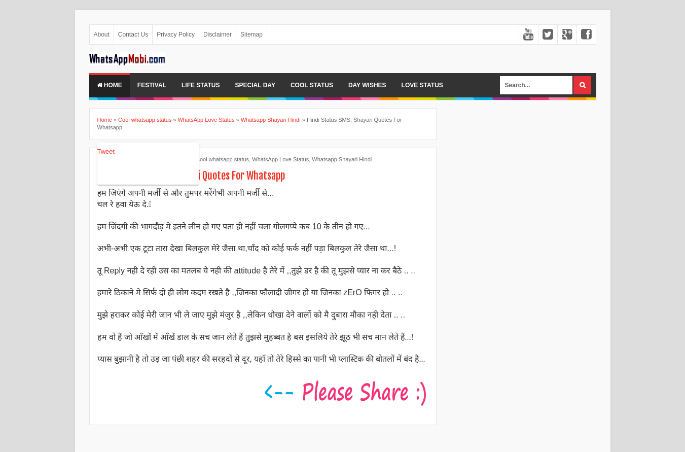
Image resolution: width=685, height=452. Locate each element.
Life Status (201, 85)
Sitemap (251, 34)
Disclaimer (217, 34)
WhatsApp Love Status (280, 159)
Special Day (255, 85)
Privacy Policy (176, 34)
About (102, 34)
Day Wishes (367, 85)
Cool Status (312, 85)
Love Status (422, 85)
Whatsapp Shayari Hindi (342, 159)
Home (109, 85)
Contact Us (133, 34)
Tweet (106, 151)
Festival (151, 85)
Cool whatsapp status (222, 159)
